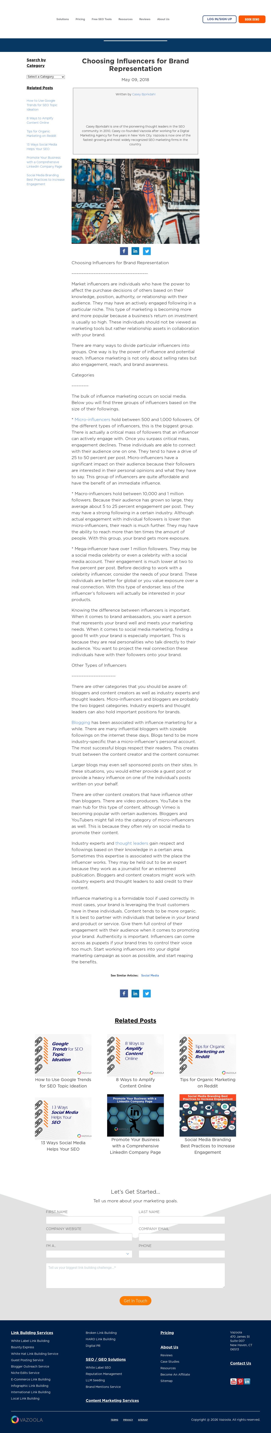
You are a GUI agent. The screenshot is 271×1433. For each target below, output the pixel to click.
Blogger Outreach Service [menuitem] (30, 1364)
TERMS (114, 1416)
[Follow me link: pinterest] (240, 1384)
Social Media (150, 975)
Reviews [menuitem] (166, 1355)
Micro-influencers (93, 420)
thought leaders (131, 843)
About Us (163, 7)
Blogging (81, 723)
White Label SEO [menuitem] (98, 1365)
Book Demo (252, 7)
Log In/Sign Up (219, 7)
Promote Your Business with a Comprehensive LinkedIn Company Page (44, 162)
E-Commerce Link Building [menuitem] (30, 1376)
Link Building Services (32, 1332)
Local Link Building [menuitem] (25, 1394)
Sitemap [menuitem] (166, 1378)
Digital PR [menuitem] (93, 1344)
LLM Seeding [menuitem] (95, 1377)
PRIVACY (128, 1416)
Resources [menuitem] (168, 1366)
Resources (126, 7)
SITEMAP (143, 1416)
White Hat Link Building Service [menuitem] (34, 1352)
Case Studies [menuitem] (169, 1360)
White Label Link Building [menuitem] (30, 1340)
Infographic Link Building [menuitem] (29, 1382)
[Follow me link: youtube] (233, 1384)
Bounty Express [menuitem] (22, 1346)
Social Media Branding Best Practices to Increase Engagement (46, 180)
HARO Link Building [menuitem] (100, 1338)
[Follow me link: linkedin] (247, 1384)
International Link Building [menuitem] (30, 1388)
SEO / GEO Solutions (106, 1358)
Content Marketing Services (112, 1397)
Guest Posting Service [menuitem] (27, 1358)
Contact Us (240, 1363)
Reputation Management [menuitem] (104, 1371)
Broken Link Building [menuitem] (101, 1332)
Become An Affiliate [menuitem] (175, 1372)
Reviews (144, 7)
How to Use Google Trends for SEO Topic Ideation (42, 105)
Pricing (80, 7)
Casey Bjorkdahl (143, 94)
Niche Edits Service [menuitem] (25, 1370)
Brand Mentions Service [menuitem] (103, 1383)
